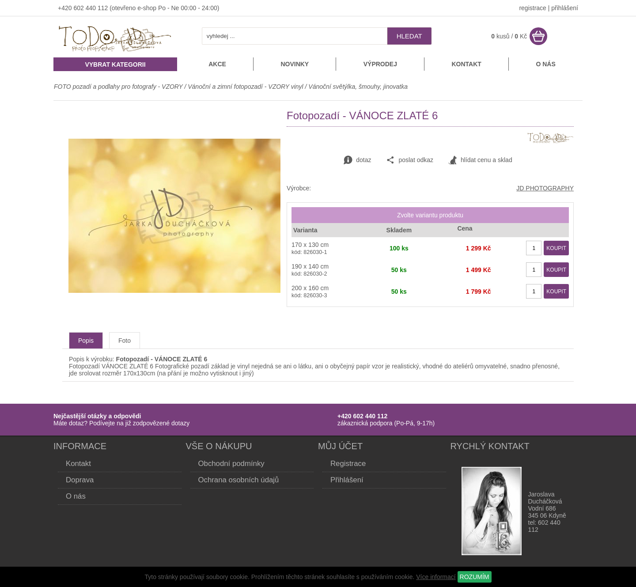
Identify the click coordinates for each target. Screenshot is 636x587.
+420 (65, 7)
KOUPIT (556, 248)
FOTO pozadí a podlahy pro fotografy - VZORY (119, 86)
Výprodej (380, 64)
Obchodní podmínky (231, 463)
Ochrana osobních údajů (238, 480)
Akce (217, 64)
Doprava (80, 480)
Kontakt (466, 64)
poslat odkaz (409, 160)
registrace (532, 7)
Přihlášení (346, 480)
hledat (409, 36)
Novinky (294, 64)
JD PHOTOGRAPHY (545, 188)
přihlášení (564, 7)
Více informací (435, 576)
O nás (545, 64)
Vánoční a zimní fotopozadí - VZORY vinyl (245, 86)
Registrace (348, 463)
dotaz (357, 160)
